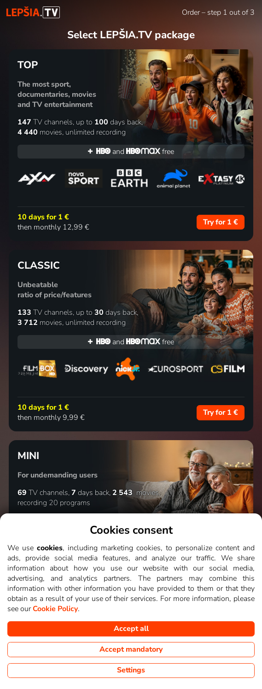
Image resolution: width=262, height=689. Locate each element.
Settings (131, 670)
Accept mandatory (131, 649)
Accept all (131, 629)
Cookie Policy (55, 609)
